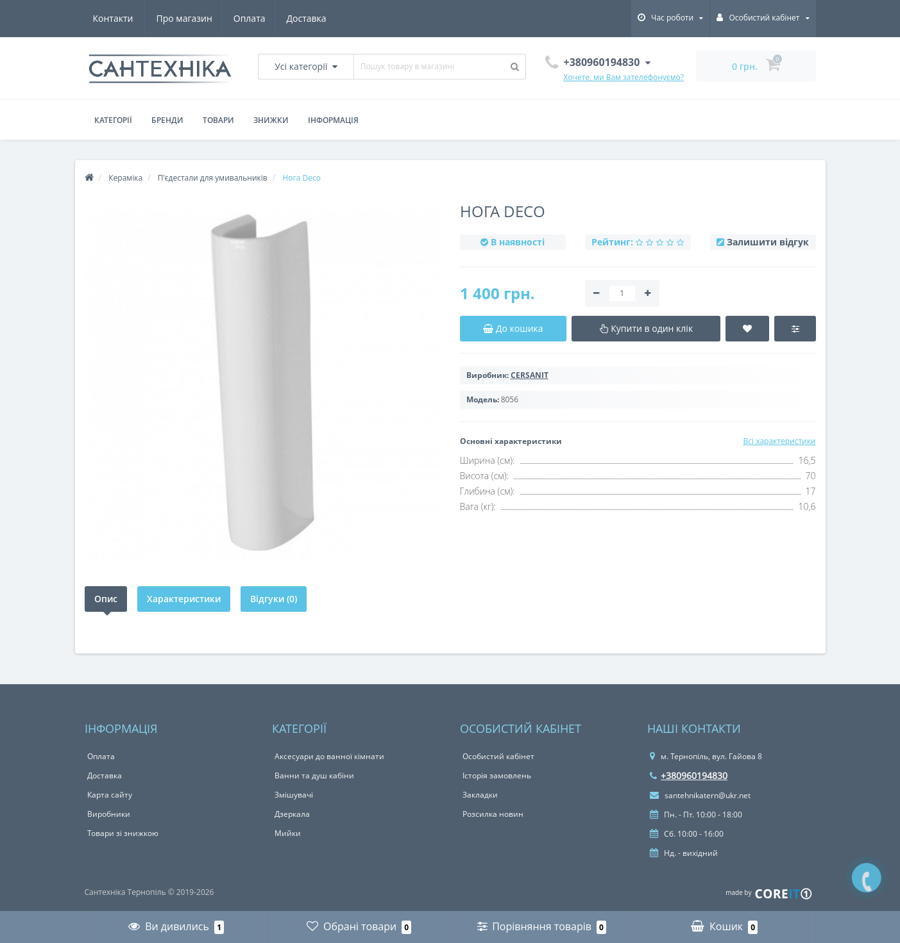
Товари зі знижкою (122, 833)
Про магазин (121, 18)
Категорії (113, 120)
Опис (105, 599)
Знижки (271, 120)
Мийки (288, 833)
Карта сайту (109, 794)
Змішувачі (294, 794)
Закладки (480, 794)
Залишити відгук (768, 242)
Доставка (247, 18)
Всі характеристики (779, 441)
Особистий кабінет (498, 756)
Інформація (333, 120)
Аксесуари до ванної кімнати (329, 756)
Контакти (310, 18)
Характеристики (184, 599)
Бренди (167, 120)
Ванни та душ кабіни (314, 775)
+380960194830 (688, 775)
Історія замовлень (497, 775)
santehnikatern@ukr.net (700, 795)
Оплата (188, 18)
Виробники (108, 813)
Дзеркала (292, 813)
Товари (218, 120)
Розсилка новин (493, 813)
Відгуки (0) (273, 599)
